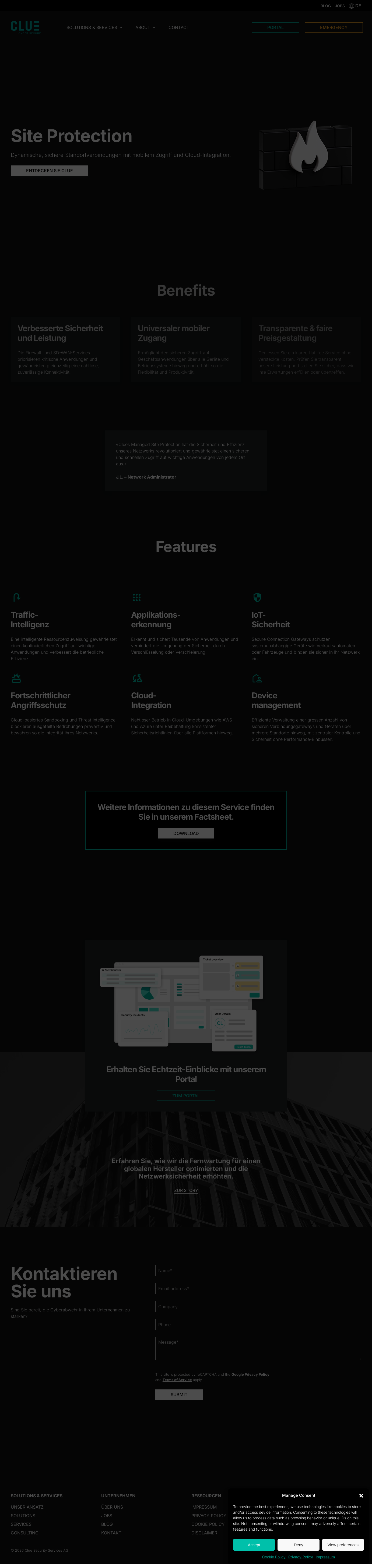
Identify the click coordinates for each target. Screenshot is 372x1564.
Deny (298, 1544)
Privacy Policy (300, 1557)
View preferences (343, 1544)
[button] (361, 1495)
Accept (254, 1544)
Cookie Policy (274, 1557)
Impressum (325, 1557)
